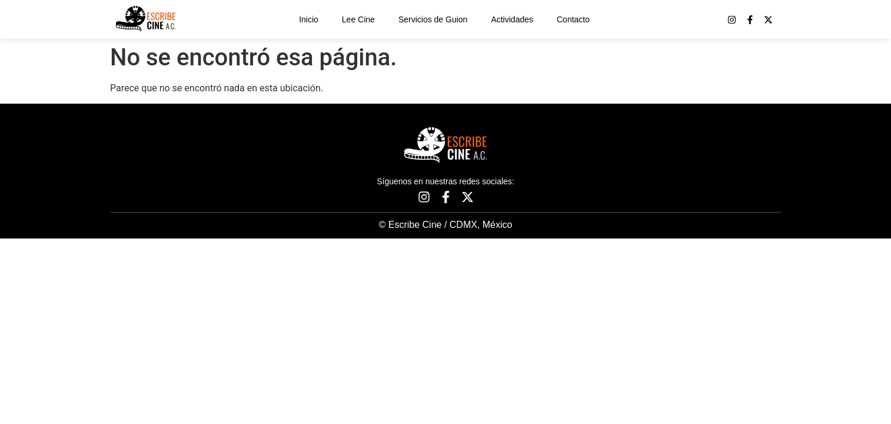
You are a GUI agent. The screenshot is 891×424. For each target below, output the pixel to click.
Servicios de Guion (433, 19)
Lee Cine (358, 19)
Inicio (308, 19)
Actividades (512, 19)
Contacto (573, 19)
